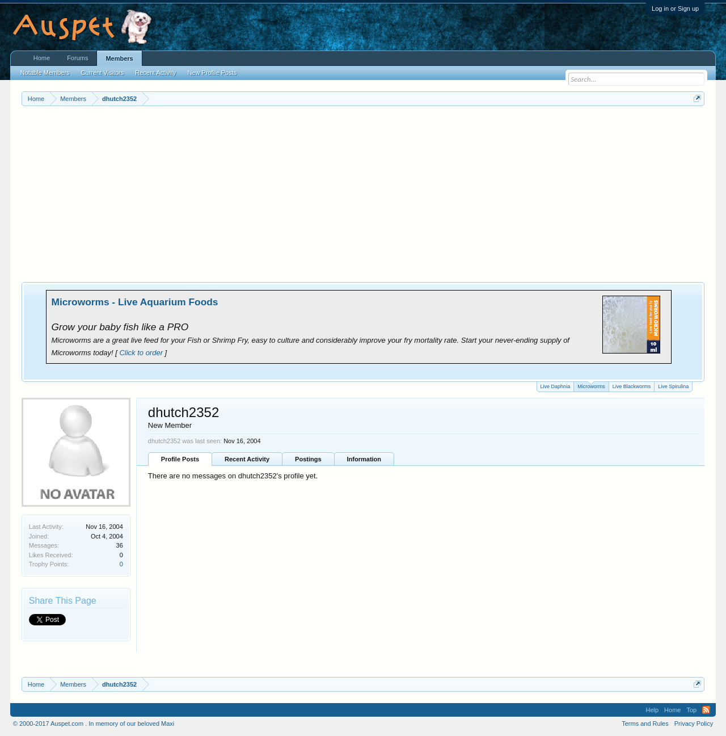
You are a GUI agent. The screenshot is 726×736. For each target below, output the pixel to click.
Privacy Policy (693, 723)
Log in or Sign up (675, 8)
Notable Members (45, 72)
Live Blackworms (632, 386)
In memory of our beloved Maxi (131, 723)
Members (119, 58)
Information (364, 459)
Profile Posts (180, 459)
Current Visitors (102, 72)
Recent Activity (247, 459)
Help (652, 709)
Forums (77, 57)
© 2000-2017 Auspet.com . (50, 723)
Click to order (141, 352)
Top (691, 709)
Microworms (591, 385)
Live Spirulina (673, 386)
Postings (308, 459)
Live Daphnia (556, 386)
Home (41, 57)
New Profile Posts (212, 72)
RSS (706, 710)
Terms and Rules (645, 723)
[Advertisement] (363, 191)
